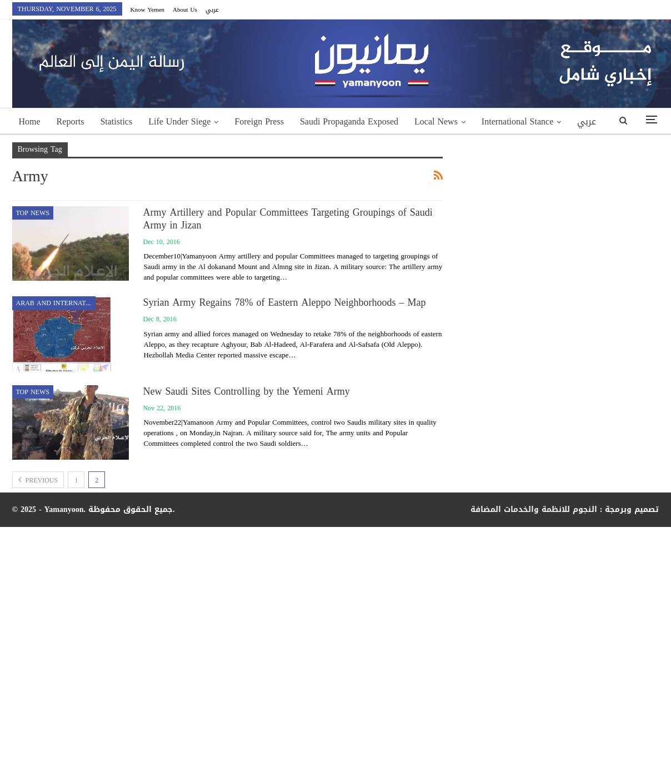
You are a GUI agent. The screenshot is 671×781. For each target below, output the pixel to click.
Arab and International (56, 303)
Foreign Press (259, 121)
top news (32, 213)
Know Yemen (148, 10)
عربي (212, 10)
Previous (38, 480)
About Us (185, 10)
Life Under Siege (179, 121)
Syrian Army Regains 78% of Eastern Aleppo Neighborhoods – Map (284, 302)
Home (30, 121)
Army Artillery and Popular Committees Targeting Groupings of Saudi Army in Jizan (288, 219)
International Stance (517, 121)
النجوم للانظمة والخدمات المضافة (533, 509)
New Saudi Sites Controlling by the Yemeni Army (246, 391)
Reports (70, 121)
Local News (436, 121)
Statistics (116, 121)
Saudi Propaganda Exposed (349, 121)
